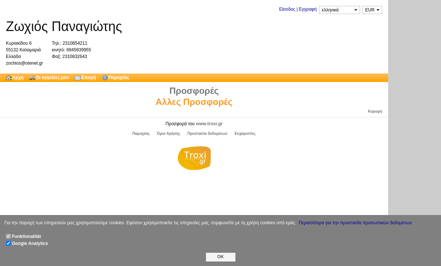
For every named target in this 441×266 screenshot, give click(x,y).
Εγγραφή (308, 9)
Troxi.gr (194, 159)
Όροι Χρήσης (168, 134)
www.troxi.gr (209, 123)
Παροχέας (141, 134)
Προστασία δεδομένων (207, 134)
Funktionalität (26, 236)
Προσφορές (193, 91)
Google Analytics (30, 243)
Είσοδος (287, 9)
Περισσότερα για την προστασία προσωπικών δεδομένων (355, 222)
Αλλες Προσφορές (194, 102)
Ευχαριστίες (245, 134)
